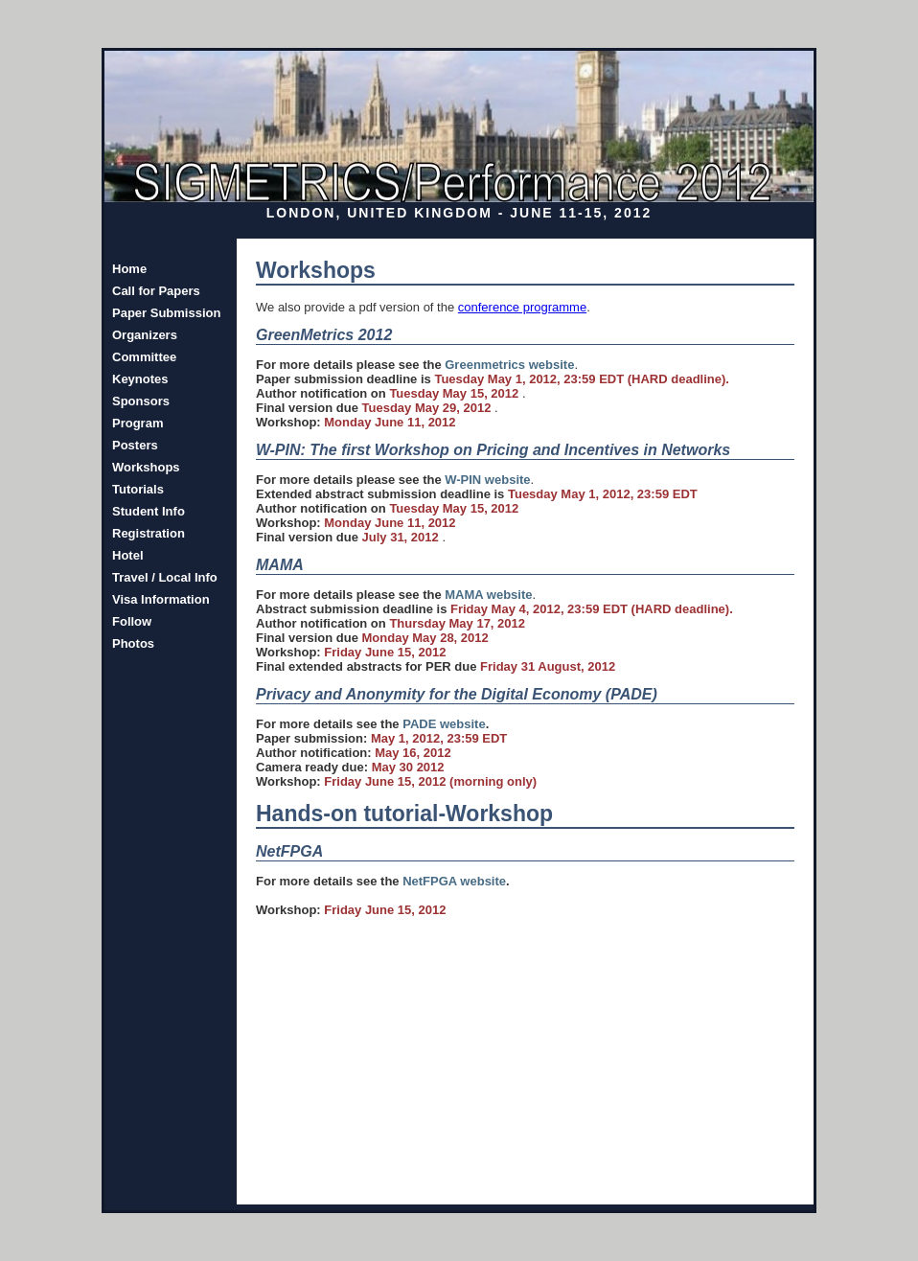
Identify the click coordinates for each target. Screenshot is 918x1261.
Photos (133, 643)
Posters (135, 445)
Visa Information (161, 599)
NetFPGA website (454, 881)
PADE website (443, 724)
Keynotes (140, 379)
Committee (144, 357)
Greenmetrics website (509, 364)
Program (137, 423)
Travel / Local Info (165, 577)
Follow (131, 621)
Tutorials (138, 489)
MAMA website (488, 594)
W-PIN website (487, 479)
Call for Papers (156, 291)
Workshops (146, 467)
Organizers (144, 335)
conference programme (522, 307)
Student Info (148, 511)
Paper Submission (166, 313)
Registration (148, 533)
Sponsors (141, 401)
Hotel (128, 555)
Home (129, 269)
